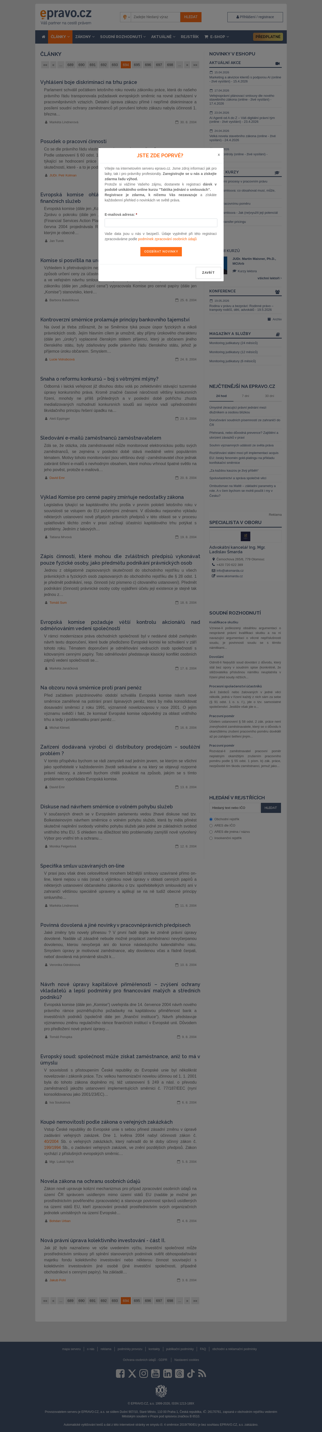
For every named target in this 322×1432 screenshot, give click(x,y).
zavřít (208, 273)
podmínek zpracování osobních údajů (167, 239)
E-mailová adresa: (121, 214)
